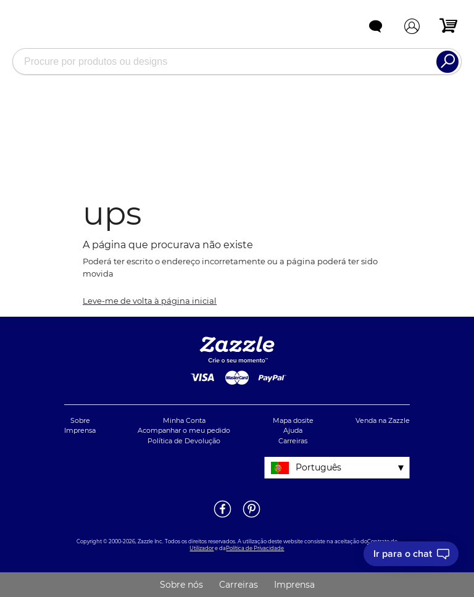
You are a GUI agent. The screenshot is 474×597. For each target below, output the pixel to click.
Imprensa (80, 430)
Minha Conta (184, 420)
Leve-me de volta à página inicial (150, 301)
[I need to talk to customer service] (411, 553)
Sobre (80, 420)
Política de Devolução (184, 440)
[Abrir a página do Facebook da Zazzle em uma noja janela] (222, 516)
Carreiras (292, 440)
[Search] (447, 62)
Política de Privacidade (255, 548)
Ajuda (292, 430)
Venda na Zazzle (383, 420)
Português (318, 467)
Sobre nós (181, 584)
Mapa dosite (293, 420)
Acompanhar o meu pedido (184, 430)
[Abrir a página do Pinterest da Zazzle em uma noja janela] (251, 516)
